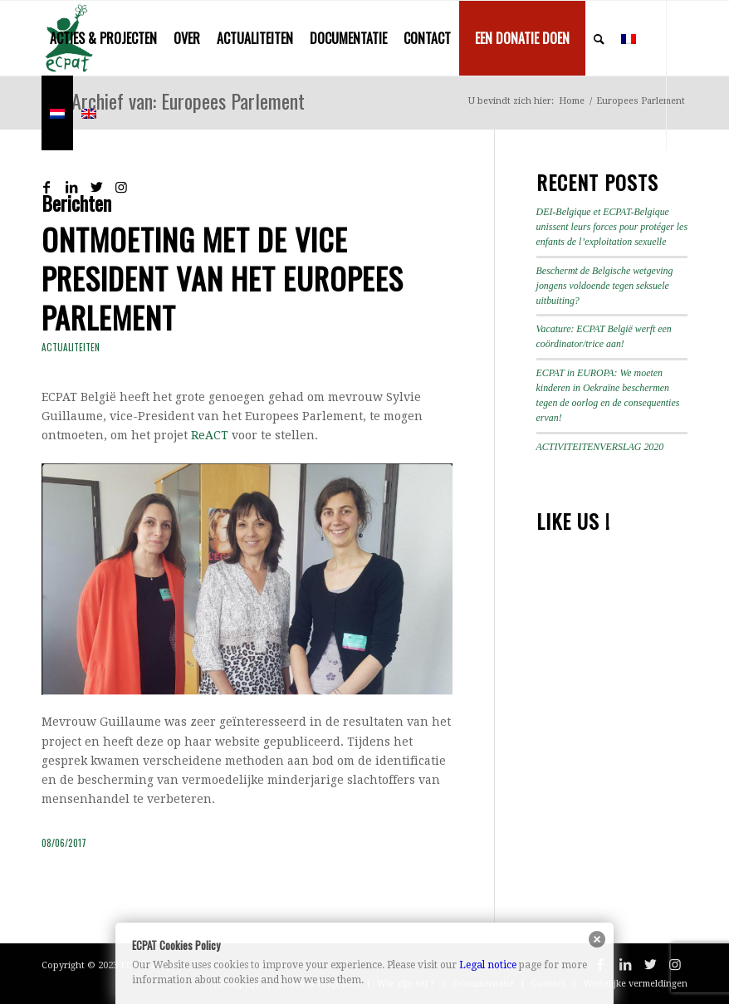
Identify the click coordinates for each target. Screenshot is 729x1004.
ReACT (209, 435)
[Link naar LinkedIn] (71, 186)
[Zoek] (599, 38)
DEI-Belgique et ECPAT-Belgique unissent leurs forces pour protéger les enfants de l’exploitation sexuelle (611, 226)
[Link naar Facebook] (46, 186)
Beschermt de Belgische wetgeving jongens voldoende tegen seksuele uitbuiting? (604, 285)
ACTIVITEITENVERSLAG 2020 (600, 447)
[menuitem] (103, 38)
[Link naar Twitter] (96, 186)
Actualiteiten (71, 347)
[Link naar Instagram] (121, 186)
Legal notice (487, 965)
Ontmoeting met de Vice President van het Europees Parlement (223, 278)
